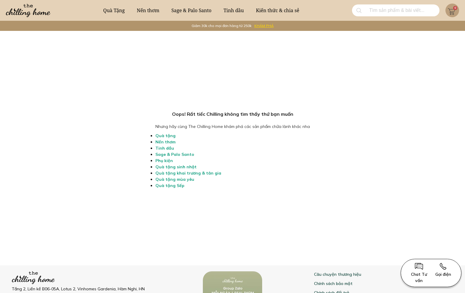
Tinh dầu (234, 10)
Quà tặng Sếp (169, 185)
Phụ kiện (164, 160)
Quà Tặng (114, 10)
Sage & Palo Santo (191, 10)
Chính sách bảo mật (333, 283)
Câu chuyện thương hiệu (337, 274)
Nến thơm (148, 10)
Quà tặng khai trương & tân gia (188, 173)
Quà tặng (165, 135)
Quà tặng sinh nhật (176, 167)
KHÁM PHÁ (264, 25)
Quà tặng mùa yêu (174, 179)
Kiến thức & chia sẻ (277, 10)
